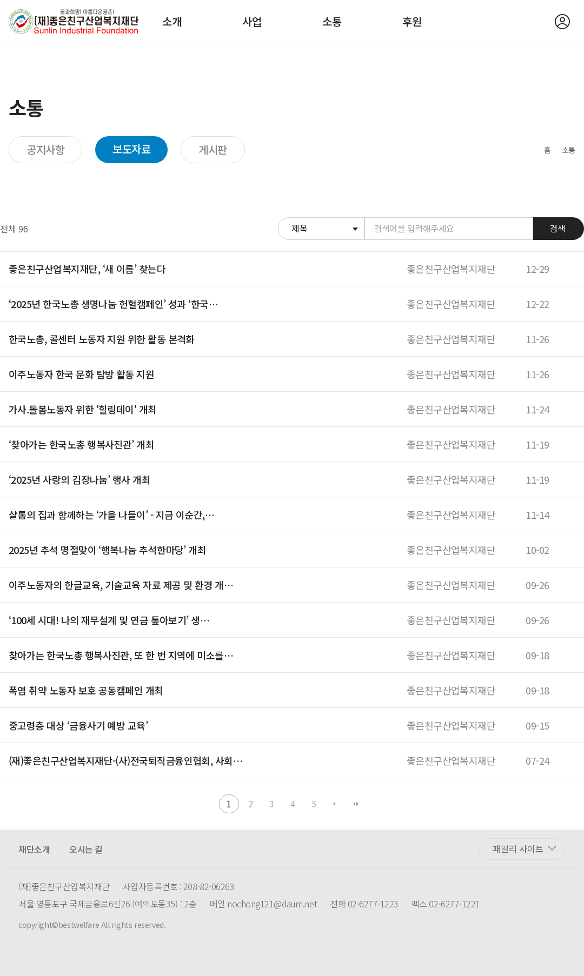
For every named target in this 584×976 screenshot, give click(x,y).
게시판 (212, 149)
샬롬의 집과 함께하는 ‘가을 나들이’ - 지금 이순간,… (111, 514)
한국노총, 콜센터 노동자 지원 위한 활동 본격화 (102, 339)
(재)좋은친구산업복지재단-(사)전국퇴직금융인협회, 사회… (125, 760)
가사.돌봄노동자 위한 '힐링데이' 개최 (83, 409)
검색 (557, 228)
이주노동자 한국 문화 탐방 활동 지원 (81, 374)
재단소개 (34, 849)
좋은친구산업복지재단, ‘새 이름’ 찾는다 (87, 269)
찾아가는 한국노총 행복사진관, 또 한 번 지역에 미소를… (121, 655)
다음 (335, 803)
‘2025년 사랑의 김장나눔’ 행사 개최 (79, 479)
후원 (412, 21)
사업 (252, 21)
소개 (172, 21)
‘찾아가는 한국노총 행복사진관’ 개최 (81, 444)
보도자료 (131, 149)
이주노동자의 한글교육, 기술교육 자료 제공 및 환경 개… (121, 585)
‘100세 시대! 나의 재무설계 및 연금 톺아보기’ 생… (109, 620)
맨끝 (356, 803)
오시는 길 (86, 849)
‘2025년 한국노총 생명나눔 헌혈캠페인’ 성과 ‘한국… (113, 304)
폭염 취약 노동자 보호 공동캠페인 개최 (86, 690)
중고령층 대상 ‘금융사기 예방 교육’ (78, 725)
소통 (332, 21)
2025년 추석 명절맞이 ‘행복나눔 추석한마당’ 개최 (107, 550)
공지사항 (45, 149)
